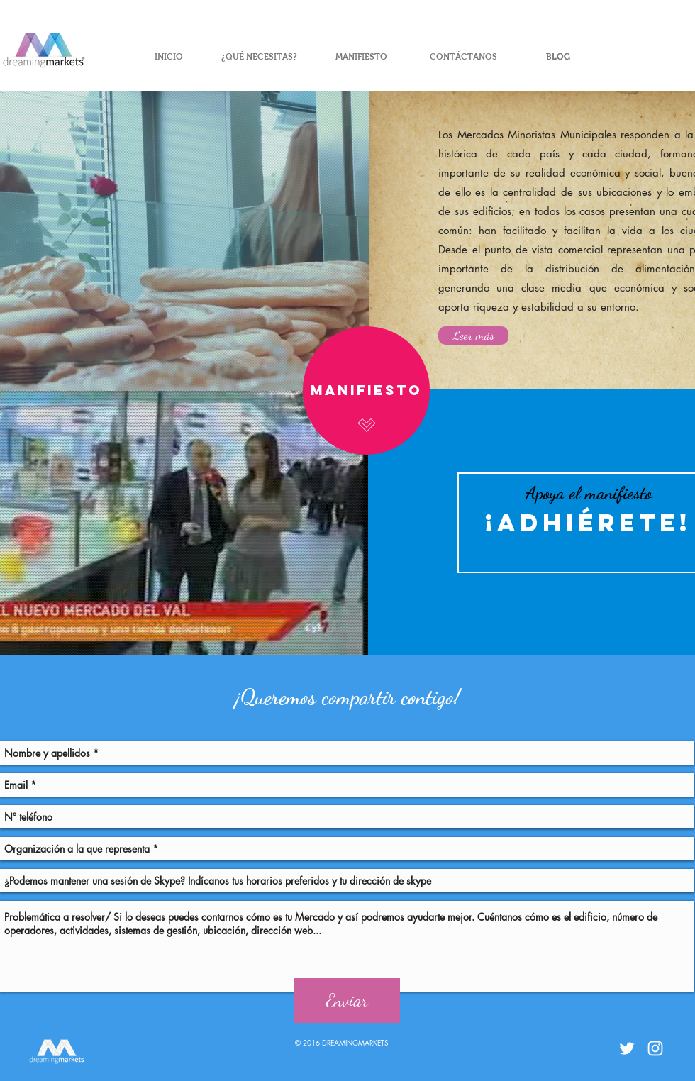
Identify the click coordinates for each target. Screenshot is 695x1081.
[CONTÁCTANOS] (463, 57)
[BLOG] (558, 57)
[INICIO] (168, 57)
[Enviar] (347, 1000)
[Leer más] (473, 335)
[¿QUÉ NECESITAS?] (258, 57)
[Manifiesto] (366, 390)
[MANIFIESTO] (361, 57)
